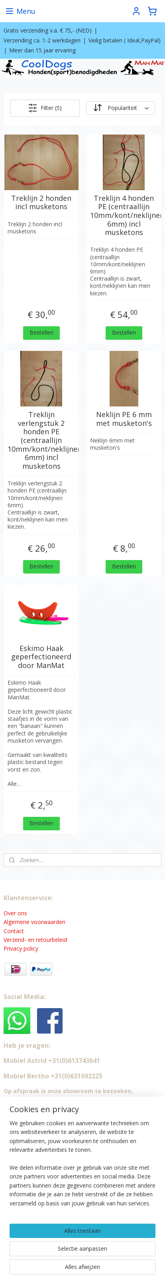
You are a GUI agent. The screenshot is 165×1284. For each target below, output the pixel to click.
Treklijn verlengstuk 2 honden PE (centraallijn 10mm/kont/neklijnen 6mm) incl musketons (41, 440)
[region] (82, 1166)
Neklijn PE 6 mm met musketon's (124, 418)
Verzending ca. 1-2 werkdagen (42, 40)
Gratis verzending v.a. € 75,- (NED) (48, 30)
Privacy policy (21, 948)
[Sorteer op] (120, 108)
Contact (14, 931)
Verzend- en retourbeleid (35, 939)
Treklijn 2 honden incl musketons (41, 202)
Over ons (15, 913)
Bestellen (41, 332)
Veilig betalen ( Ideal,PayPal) (124, 40)
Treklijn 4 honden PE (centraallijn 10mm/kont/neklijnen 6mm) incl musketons (124, 215)
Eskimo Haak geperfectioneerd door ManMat (41, 657)
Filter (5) (45, 108)
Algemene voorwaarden (34, 922)
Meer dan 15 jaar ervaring (42, 50)
